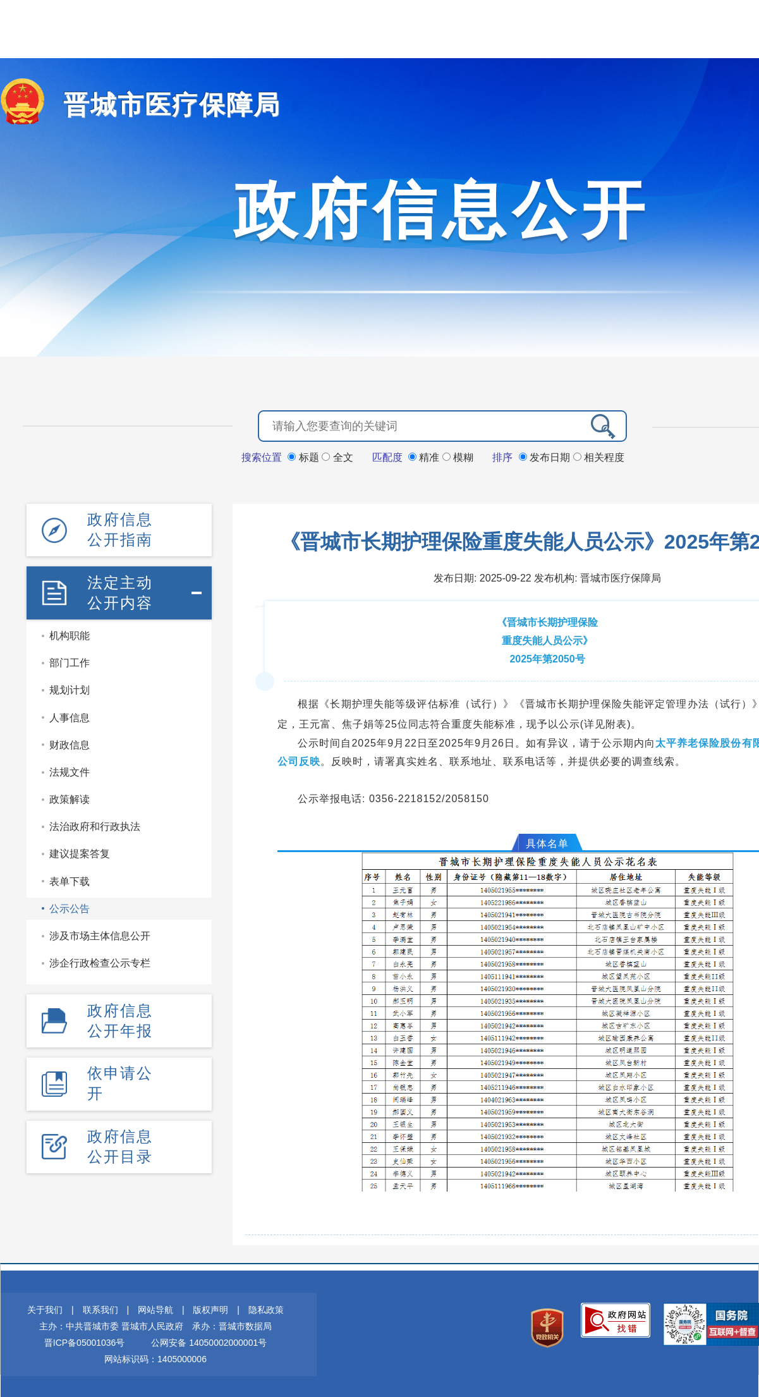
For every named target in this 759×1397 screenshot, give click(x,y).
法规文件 (69, 767)
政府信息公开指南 (120, 527)
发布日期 (546, 456)
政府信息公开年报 (120, 1015)
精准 (425, 456)
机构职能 (69, 631)
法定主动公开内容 (120, 588)
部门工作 (69, 658)
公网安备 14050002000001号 (209, 1341)
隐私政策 (266, 1308)
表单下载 (69, 877)
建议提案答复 (79, 850)
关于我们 (45, 1308)
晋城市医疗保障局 (159, 105)
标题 (305, 456)
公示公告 (69, 904)
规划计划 (69, 686)
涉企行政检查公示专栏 (99, 958)
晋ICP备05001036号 (84, 1341)
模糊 (457, 456)
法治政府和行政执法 (94, 822)
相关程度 (598, 456)
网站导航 (155, 1308)
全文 (337, 456)
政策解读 (69, 795)
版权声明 (210, 1308)
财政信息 (69, 740)
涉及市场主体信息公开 (99, 931)
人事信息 (69, 713)
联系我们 (100, 1308)
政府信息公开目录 (120, 1138)
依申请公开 (120, 1076)
